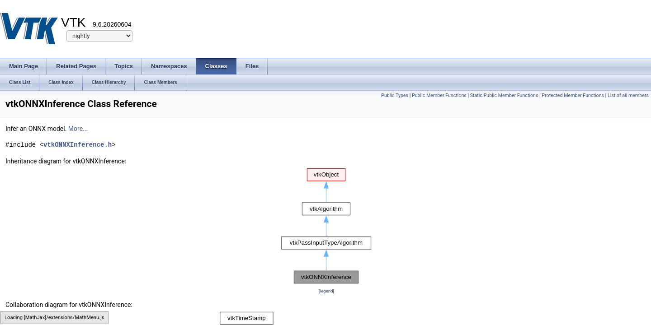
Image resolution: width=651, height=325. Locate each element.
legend (326, 290)
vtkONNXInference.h (77, 144)
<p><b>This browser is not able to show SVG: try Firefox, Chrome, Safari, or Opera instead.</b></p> (326, 226)
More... (78, 128)
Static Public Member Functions (504, 95)
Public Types (394, 95)
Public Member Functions (439, 95)
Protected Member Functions (573, 95)
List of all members (628, 95)
